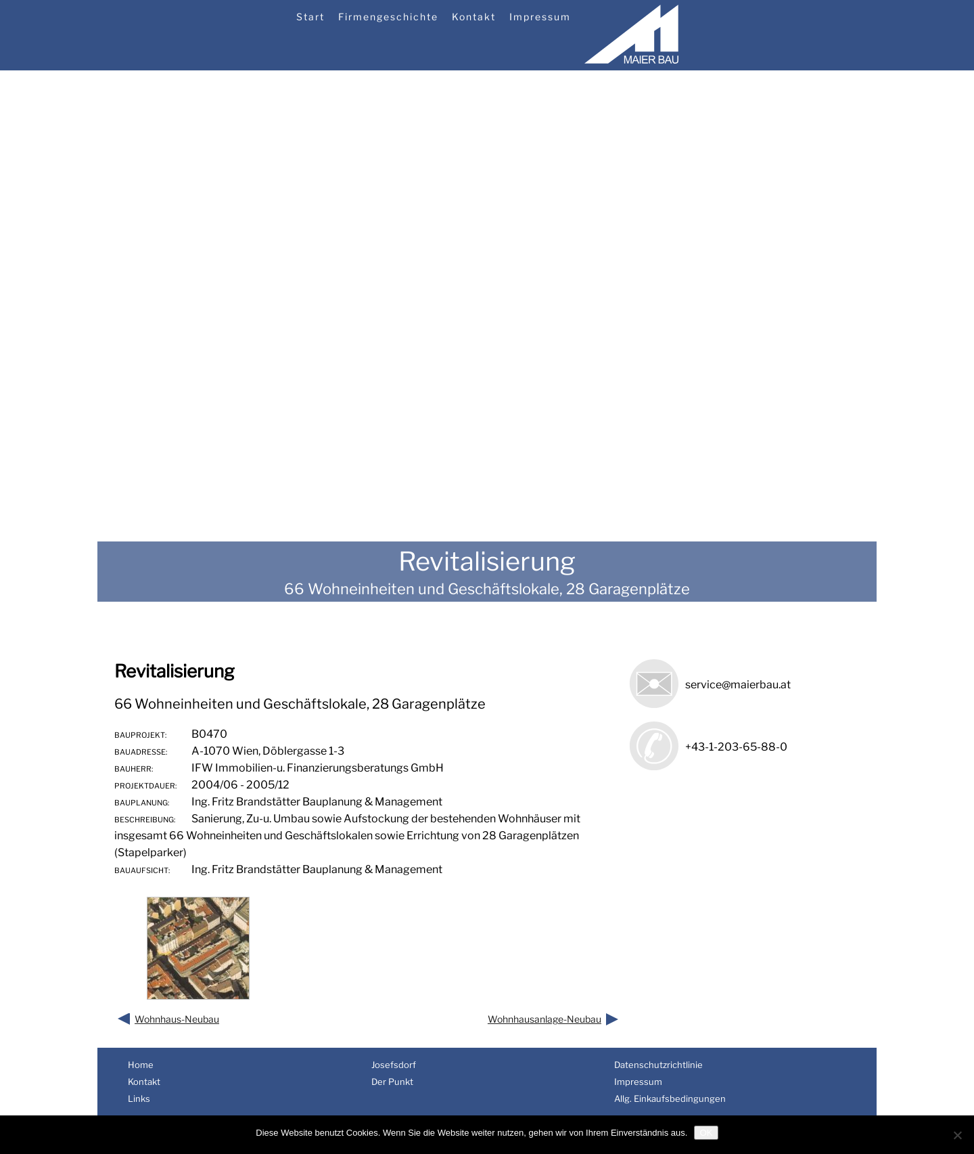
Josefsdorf (393, 1064)
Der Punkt (392, 1081)
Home (141, 1064)
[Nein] (957, 1135)
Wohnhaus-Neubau (177, 1019)
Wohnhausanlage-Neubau (544, 1019)
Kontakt (474, 16)
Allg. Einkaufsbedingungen (670, 1098)
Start (310, 16)
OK (705, 1133)
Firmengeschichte (388, 16)
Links (139, 1098)
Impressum (540, 16)
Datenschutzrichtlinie (658, 1064)
